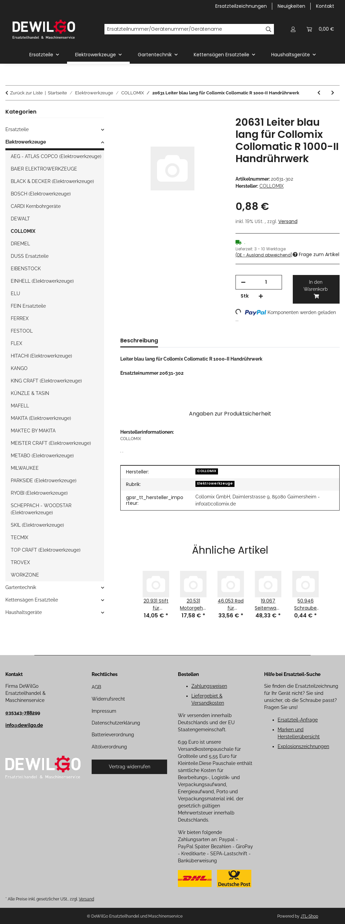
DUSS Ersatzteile (30, 256)
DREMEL (20, 243)
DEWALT (20, 218)
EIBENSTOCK (26, 268)
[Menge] (266, 282)
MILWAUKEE (25, 468)
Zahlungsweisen (209, 686)
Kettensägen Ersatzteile (31, 600)
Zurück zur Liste (26, 92)
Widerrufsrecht (108, 699)
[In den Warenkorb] (125, 112)
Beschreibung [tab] (139, 340)
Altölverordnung (109, 746)
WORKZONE (25, 575)
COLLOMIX (206, 470)
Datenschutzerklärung (116, 723)
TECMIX (19, 537)
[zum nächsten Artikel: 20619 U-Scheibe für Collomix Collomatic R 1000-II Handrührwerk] (333, 93)
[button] (293, 29)
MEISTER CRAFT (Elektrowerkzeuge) (51, 443)
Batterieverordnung (113, 734)
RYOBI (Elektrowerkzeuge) (39, 493)
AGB (96, 687)
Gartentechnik (20, 587)
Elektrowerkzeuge (215, 483)
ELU (15, 293)
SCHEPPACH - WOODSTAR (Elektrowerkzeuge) (41, 509)
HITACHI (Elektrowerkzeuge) (41, 356)
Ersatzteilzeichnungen (241, 6)
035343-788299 (22, 712)
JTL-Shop (309, 916)
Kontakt (325, 6)
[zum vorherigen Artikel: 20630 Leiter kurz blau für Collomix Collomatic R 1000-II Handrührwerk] (319, 93)
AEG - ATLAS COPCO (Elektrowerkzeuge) (56, 156)
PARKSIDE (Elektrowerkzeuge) (43, 480)
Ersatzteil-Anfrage (298, 719)
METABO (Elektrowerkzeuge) (42, 455)
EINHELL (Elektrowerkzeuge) (42, 281)
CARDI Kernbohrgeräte (36, 206)
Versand (287, 221)
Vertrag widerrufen (129, 766)
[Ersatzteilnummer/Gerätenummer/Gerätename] (183, 29)
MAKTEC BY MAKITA (33, 430)
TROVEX (20, 562)
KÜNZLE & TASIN (30, 393)
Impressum (104, 711)
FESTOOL (22, 331)
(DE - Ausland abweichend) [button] (264, 255)
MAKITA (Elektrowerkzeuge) (41, 418)
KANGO (19, 368)
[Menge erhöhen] (260, 296)
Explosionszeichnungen (303, 746)
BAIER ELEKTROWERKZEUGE (44, 169)
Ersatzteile (17, 129)
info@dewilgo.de (24, 725)
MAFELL (20, 405)
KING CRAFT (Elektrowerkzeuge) (46, 380)
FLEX (16, 343)
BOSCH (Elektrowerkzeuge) (41, 193)
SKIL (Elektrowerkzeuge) (37, 525)
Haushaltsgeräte (23, 612)
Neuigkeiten (291, 6)
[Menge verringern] (243, 282)
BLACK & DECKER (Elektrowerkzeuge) (52, 181)
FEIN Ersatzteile (28, 306)
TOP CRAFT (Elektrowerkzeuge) (46, 550)
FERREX (20, 318)
